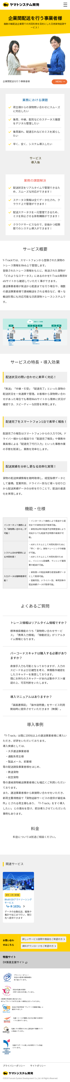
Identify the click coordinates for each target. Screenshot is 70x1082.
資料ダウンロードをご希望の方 (39, 946)
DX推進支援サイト (13, 962)
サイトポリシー (38, 1066)
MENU (59, 81)
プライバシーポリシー (14, 1066)
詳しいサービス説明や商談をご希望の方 (43, 939)
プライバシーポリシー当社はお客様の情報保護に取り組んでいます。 (23, 977)
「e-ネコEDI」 (18, 903)
